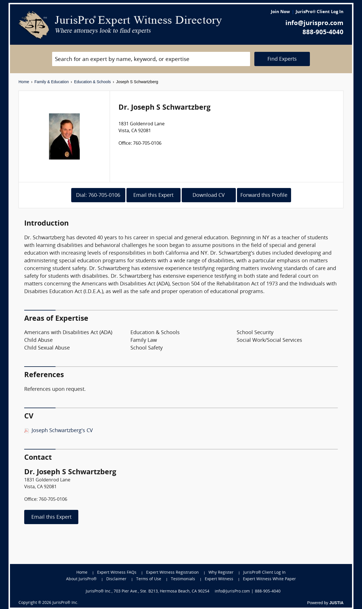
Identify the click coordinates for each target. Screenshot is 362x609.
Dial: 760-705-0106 (98, 195)
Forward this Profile (263, 195)
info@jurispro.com (314, 23)
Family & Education (51, 81)
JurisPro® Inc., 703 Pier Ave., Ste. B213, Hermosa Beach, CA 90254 (147, 591)
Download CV (209, 195)
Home (24, 81)
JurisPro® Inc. (65, 603)
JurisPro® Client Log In (319, 12)
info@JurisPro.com (232, 591)
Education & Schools (92, 81)
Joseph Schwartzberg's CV (62, 431)
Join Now (280, 12)
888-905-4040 (322, 32)
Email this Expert (153, 195)
